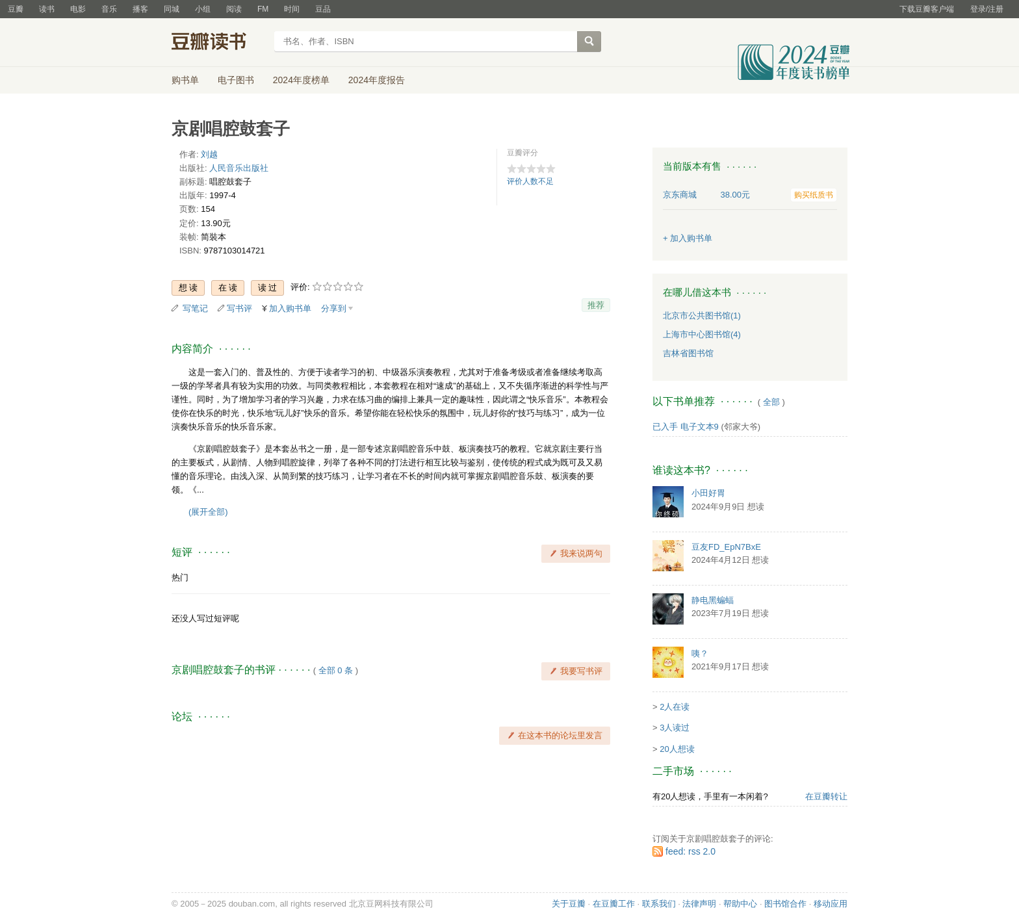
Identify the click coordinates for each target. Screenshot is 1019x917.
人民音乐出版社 (238, 168)
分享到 (333, 308)
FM (262, 9)
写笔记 (195, 308)
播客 (140, 9)
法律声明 (699, 904)
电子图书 (236, 80)
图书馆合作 (785, 904)
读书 (47, 9)
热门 (180, 577)
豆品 (323, 9)
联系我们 (659, 904)
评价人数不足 (530, 181)
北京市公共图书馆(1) (702, 315)
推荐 (595, 305)
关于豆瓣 (569, 904)
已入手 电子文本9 (685, 427)
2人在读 (675, 707)
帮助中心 (740, 904)
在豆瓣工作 (614, 904)
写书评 (239, 308)
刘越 (209, 154)
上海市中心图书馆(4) (702, 334)
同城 (171, 9)
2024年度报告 (376, 80)
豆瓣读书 (219, 43)
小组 (203, 9)
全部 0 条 (335, 670)
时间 (292, 9)
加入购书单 (290, 308)
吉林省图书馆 (688, 353)
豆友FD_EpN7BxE (726, 547)
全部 (771, 402)
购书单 (185, 80)
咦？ (699, 653)
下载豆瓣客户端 (926, 9)
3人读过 (675, 727)
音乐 (109, 9)
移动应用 (830, 904)
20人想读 (677, 749)
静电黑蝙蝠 (712, 600)
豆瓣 (15, 9)
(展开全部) (208, 512)
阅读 (234, 9)
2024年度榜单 (301, 80)
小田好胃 (708, 493)
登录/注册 (986, 9)
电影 (78, 9)
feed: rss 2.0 (690, 851)
